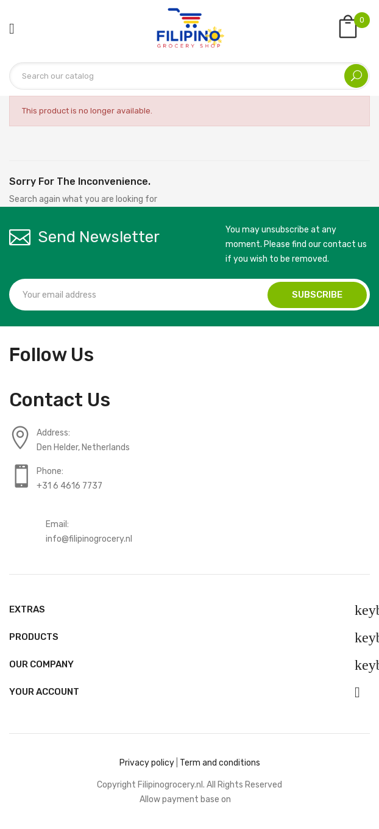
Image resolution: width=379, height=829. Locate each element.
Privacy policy (146, 763)
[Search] (189, 76)
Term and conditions (220, 763)
